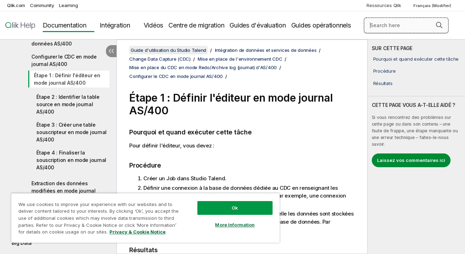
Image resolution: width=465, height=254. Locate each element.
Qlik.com (16, 5)
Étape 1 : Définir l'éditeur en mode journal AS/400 (67, 79)
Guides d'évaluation (257, 25)
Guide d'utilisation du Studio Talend (168, 50)
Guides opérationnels (321, 25)
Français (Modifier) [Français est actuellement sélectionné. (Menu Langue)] (432, 5)
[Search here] (406, 25)
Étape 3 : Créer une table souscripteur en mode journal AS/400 (71, 132)
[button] (439, 25)
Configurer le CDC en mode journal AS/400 (64, 60)
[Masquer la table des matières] (111, 51)
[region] (145, 218)
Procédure (384, 71)
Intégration (115, 25)
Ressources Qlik (383, 5)
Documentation (65, 25)
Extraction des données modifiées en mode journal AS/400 (63, 190)
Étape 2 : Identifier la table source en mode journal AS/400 (68, 104)
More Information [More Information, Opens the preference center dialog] (235, 225)
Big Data (22, 243)
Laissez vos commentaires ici (411, 160)
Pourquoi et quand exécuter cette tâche (416, 59)
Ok (235, 208)
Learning (68, 5)
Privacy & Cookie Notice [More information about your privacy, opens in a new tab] (137, 232)
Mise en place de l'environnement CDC (240, 59)
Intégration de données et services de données (266, 50)
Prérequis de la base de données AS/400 (59, 40)
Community (42, 5)
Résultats (383, 83)
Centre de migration (196, 25)
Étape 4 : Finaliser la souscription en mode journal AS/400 (71, 160)
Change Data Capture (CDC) (160, 59)
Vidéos (153, 25)
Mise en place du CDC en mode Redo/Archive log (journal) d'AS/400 (203, 67)
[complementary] (416, 147)
